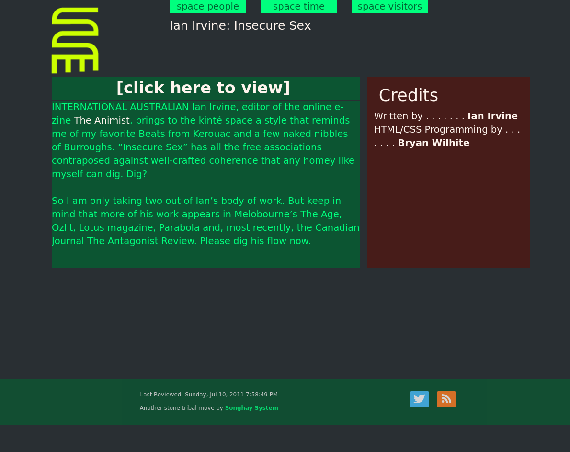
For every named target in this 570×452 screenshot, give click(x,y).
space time (299, 6)
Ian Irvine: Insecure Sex (240, 26)
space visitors (390, 6)
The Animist (101, 120)
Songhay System (251, 408)
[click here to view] (203, 88)
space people (208, 6)
